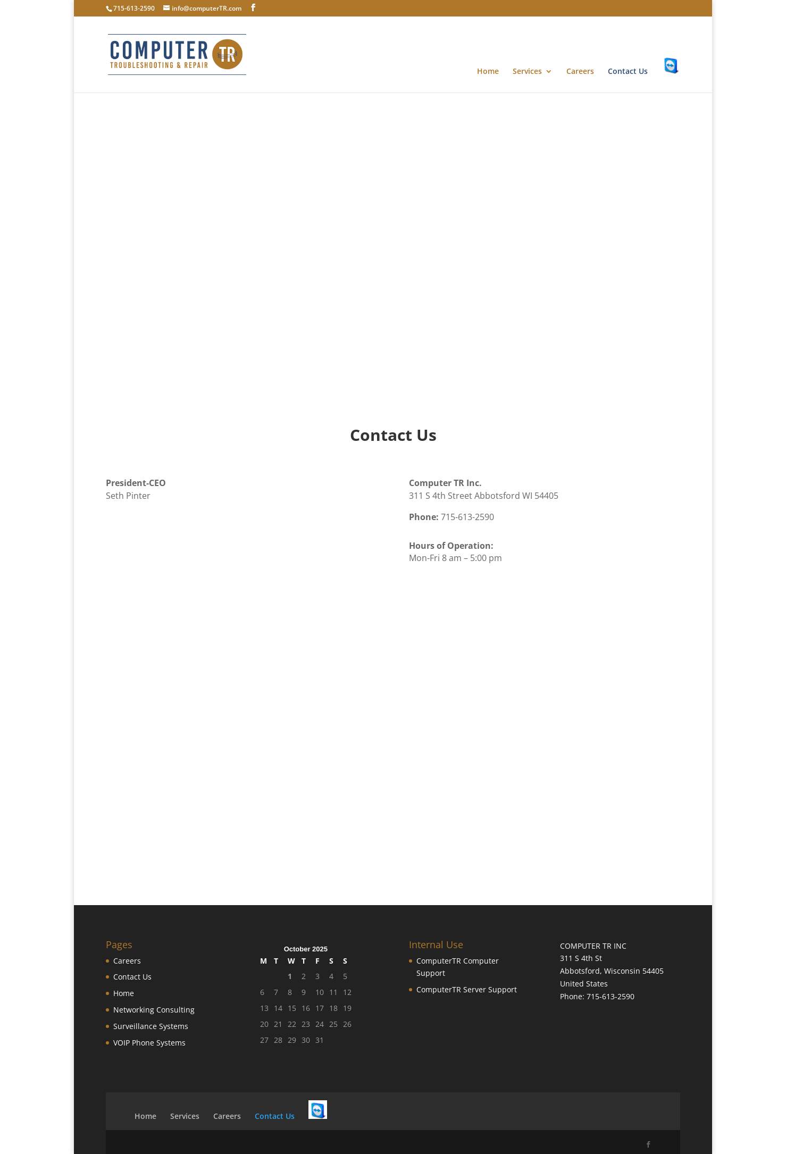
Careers (580, 72)
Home (488, 72)
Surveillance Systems (150, 1026)
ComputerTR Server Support (466, 989)
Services (527, 72)
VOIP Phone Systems (149, 1043)
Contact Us (628, 72)
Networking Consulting (154, 1010)
